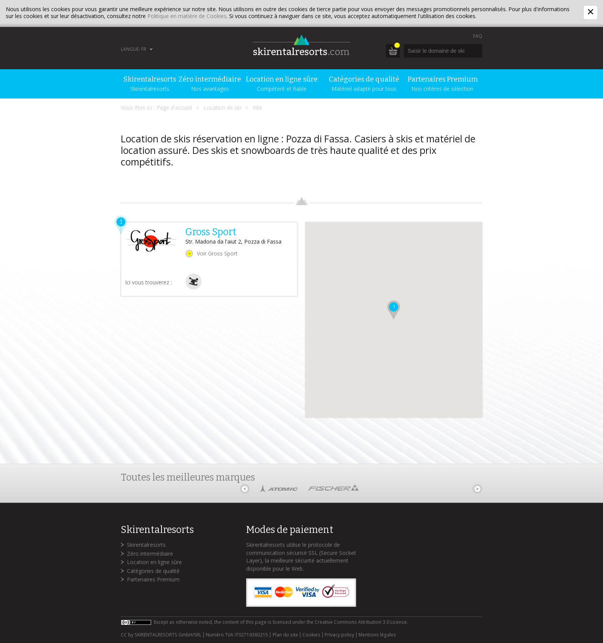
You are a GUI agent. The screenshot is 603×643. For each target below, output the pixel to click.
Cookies (311, 635)
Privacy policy (339, 635)
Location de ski (222, 107)
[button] (393, 310)
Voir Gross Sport (217, 253)
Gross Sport (211, 232)
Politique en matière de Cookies (187, 16)
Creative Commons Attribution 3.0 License (361, 622)
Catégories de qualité (153, 571)
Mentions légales (377, 635)
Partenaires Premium (153, 579)
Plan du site (285, 635)
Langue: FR (133, 49)
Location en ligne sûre (154, 562)
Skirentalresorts (146, 544)
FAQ (477, 36)
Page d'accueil (174, 107)
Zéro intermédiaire (150, 553)
